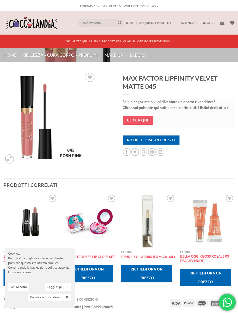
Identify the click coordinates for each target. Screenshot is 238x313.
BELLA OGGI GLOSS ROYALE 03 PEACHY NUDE (204, 258)
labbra (138, 55)
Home (129, 23)
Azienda (187, 23)
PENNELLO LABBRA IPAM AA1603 (148, 257)
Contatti (207, 23)
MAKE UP (113, 55)
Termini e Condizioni (80, 299)
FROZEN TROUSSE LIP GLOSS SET (88, 257)
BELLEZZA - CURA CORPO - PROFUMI (60, 55)
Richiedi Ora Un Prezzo (151, 140)
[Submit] (120, 23)
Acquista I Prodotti (157, 23)
